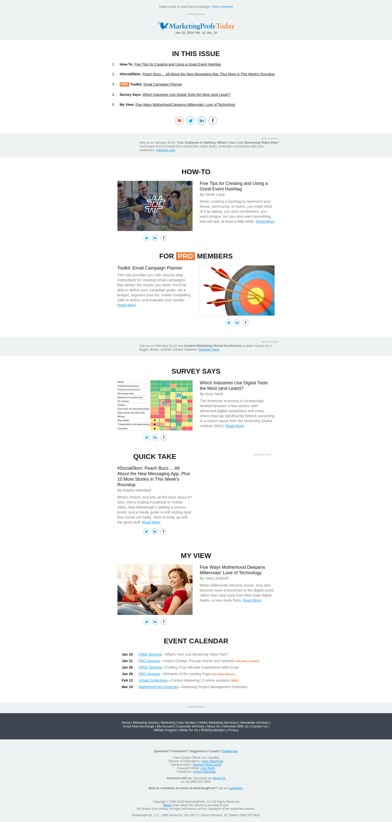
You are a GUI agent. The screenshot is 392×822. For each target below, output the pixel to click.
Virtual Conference (153, 680)
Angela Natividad (204, 771)
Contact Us (259, 726)
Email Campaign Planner (163, 84)
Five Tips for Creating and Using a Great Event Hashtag (177, 64)
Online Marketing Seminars (218, 722)
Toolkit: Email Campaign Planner (149, 267)
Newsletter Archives (254, 722)
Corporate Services (190, 726)
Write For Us (189, 730)
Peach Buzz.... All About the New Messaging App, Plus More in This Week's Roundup (208, 74)
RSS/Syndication (213, 730)
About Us (213, 726)
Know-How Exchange (138, 726)
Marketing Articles (145, 722)
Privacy (233, 730)
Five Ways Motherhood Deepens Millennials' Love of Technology (186, 105)
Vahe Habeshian (212, 761)
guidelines (236, 788)
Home (126, 722)
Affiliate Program (166, 730)
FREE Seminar (150, 654)
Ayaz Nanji (207, 768)
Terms (167, 805)
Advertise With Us (235, 726)
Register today (208, 349)
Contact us (229, 751)
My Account (165, 726)
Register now (165, 150)
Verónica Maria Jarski (207, 764)
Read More (265, 221)
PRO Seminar (149, 661)
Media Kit (219, 778)
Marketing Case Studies (178, 722)
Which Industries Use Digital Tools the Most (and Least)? (186, 95)
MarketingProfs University (158, 687)
